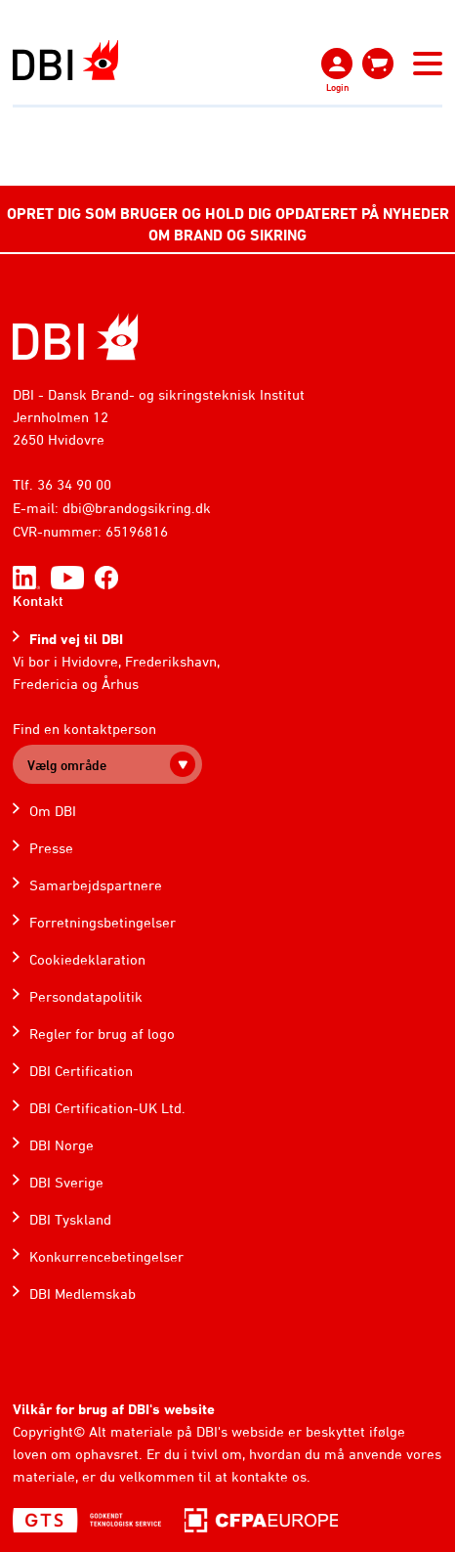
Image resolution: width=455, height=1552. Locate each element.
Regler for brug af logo (102, 1033)
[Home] (76, 337)
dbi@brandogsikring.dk (136, 507)
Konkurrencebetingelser (106, 1256)
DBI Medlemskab (82, 1293)
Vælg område (66, 764)
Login (337, 87)
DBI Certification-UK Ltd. (107, 1107)
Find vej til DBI (76, 638)
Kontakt (38, 600)
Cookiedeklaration (87, 959)
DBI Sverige (66, 1182)
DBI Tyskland (70, 1219)
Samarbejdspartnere (95, 885)
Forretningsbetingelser (102, 922)
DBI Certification (81, 1070)
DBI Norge (61, 1145)
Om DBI (52, 810)
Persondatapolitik (86, 996)
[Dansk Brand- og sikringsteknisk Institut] (65, 60)
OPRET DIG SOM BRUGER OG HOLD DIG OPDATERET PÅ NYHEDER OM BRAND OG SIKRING (228, 223)
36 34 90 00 (74, 484)
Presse (51, 848)
